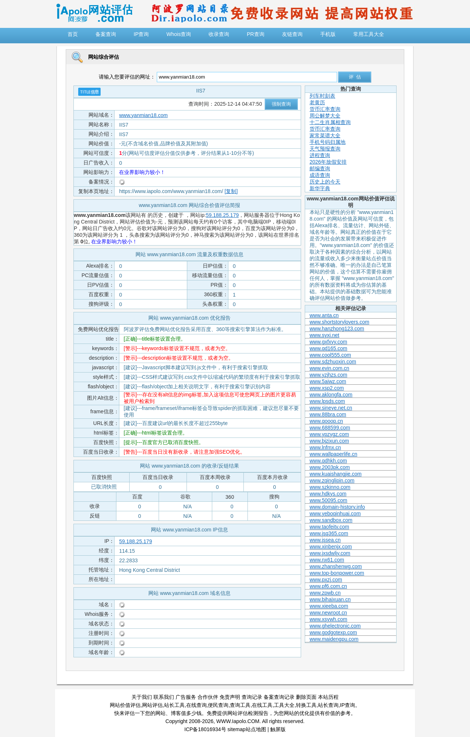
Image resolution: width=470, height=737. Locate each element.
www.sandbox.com (331, 520)
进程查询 (320, 155)
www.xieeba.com (329, 606)
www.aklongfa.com (331, 394)
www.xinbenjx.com (331, 546)
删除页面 (306, 697)
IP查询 (347, 705)
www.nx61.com (327, 560)
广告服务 (186, 697)
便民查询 (218, 705)
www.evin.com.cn (329, 368)
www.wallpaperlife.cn (333, 454)
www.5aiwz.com (328, 381)
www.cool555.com (330, 355)
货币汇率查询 (325, 109)
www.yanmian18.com (143, 115)
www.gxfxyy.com (328, 342)
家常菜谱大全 (325, 135)
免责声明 (230, 697)
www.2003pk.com (330, 467)
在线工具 (262, 705)
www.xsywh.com (328, 619)
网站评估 (152, 705)
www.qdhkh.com (328, 461)
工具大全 (284, 705)
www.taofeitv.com (329, 527)
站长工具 (174, 705)
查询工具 (240, 705)
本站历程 (328, 697)
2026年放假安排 (328, 162)
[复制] (231, 191)
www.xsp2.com (327, 388)
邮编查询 (320, 168)
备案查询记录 (279, 697)
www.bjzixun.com (329, 441)
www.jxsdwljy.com (330, 553)
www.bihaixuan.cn (330, 599)
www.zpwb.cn (325, 593)
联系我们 (163, 697)
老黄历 (317, 102)
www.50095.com (328, 500)
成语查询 (320, 175)
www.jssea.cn (325, 540)
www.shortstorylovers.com (339, 322)
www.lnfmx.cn (325, 447)
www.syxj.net (324, 335)
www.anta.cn (324, 315)
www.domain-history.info (337, 507)
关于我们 (141, 697)
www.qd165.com (328, 348)
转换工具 (306, 705)
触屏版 (278, 729)
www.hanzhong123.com (337, 328)
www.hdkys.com (328, 494)
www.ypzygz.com (329, 434)
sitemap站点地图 (247, 729)
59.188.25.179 (222, 215)
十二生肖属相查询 (330, 122)
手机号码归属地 (328, 142)
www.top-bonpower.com (337, 573)
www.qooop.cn (326, 421)
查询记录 (252, 697)
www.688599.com (330, 428)
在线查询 (196, 705)
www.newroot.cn (328, 613)
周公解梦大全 (325, 116)
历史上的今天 (325, 182)
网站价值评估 (125, 705)
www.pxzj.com (326, 579)
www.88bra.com (328, 414)
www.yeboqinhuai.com (335, 513)
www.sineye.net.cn (331, 408)
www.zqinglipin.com (332, 480)
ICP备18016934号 (205, 729)
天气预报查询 (325, 149)
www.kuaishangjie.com (336, 474)
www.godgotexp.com (333, 632)
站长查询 (328, 705)
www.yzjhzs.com (328, 375)
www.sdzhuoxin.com (333, 361)
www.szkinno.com (330, 487)
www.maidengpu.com (334, 639)
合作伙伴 (208, 697)
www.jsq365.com (329, 533)
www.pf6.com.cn (328, 586)
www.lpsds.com (327, 401)
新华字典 (320, 188)
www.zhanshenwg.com (336, 566)
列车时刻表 (322, 96)
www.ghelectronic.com (335, 626)
